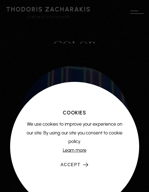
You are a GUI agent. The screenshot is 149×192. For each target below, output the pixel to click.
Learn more (74, 150)
